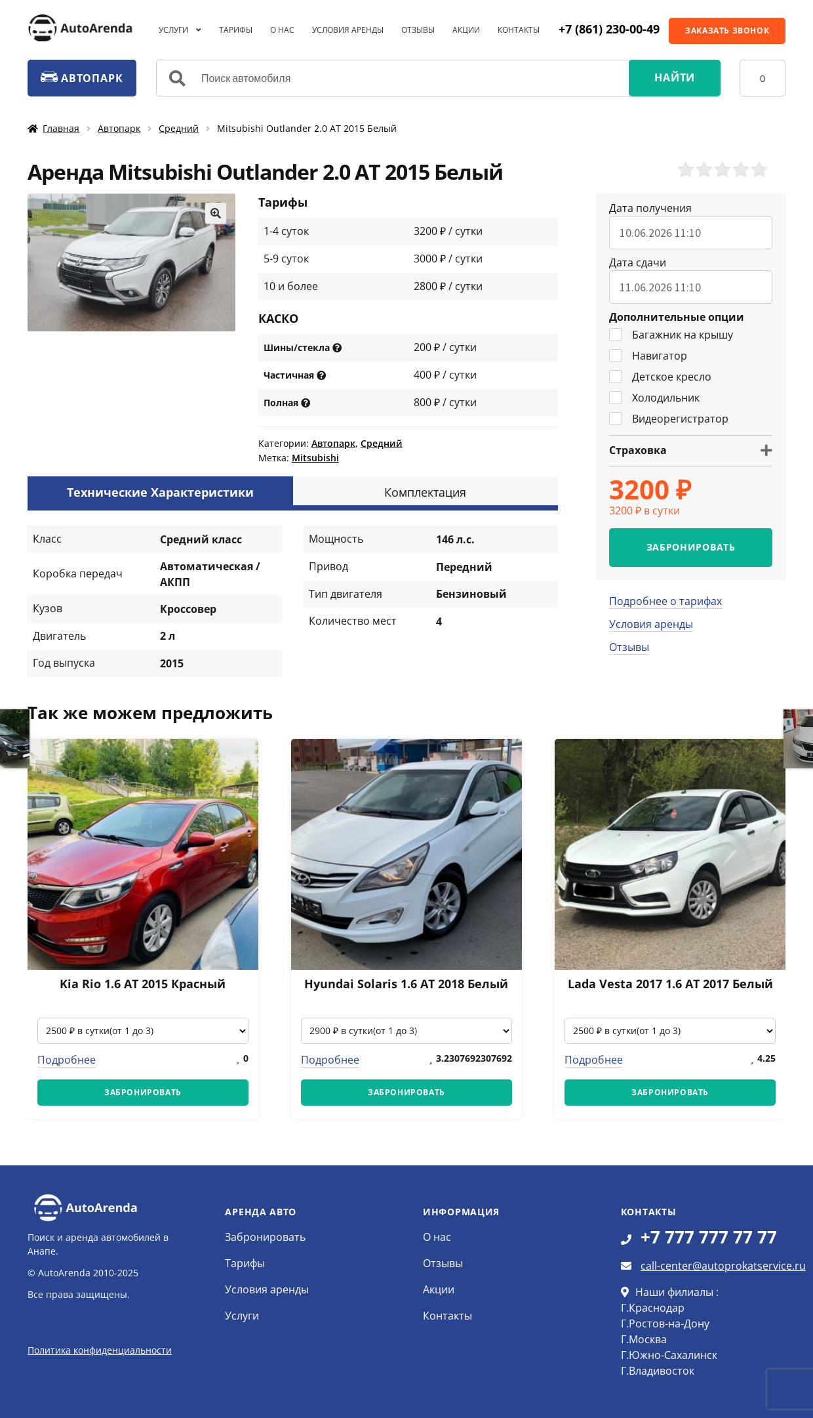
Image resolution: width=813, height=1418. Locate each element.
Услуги (173, 29)
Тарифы (235, 29)
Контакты (519, 29)
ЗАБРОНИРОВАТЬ (691, 547)
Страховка (638, 450)
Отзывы (418, 29)
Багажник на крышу (671, 334)
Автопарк (119, 128)
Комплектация (425, 492)
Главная (61, 128)
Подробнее (66, 1060)
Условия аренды (348, 29)
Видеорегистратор (668, 418)
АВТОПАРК (82, 78)
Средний (179, 128)
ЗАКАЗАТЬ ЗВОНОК (727, 30)
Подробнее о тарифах (665, 601)
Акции (466, 29)
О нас (282, 29)
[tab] (160, 490)
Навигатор (648, 355)
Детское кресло (660, 376)
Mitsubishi (315, 457)
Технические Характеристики (160, 492)
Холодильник (654, 397)
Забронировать (265, 1237)
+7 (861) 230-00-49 (609, 29)
